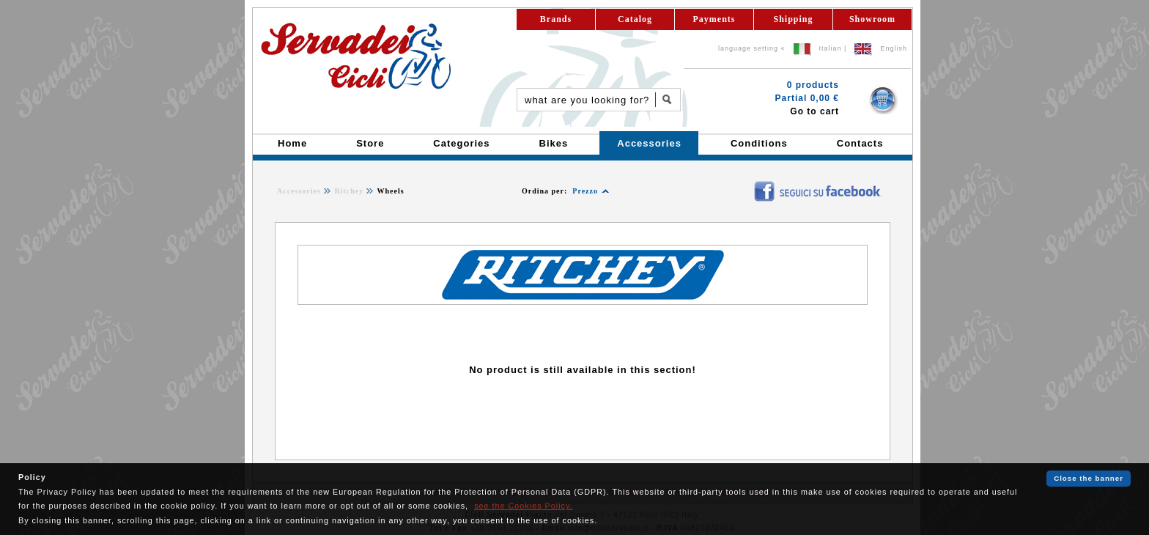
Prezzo (585, 191)
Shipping (793, 19)
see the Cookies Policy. (523, 505)
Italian (830, 48)
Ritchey (348, 191)
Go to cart (814, 111)
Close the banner (1088, 478)
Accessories (299, 191)
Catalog (635, 19)
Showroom (872, 19)
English (893, 48)
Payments (714, 19)
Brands (556, 19)
